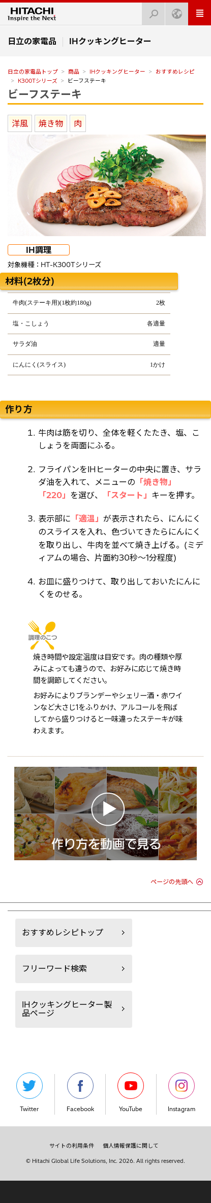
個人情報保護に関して (131, 1145)
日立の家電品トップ (33, 71)
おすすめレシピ (175, 71)
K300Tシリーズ (37, 80)
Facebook (80, 1092)
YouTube (130, 1092)
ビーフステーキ (45, 94)
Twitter (29, 1092)
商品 (73, 71)
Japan (174, 11)
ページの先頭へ (171, 882)
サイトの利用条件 (71, 1145)
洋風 (20, 123)
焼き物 (51, 123)
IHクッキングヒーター (117, 71)
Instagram (181, 1092)
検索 (150, 11)
